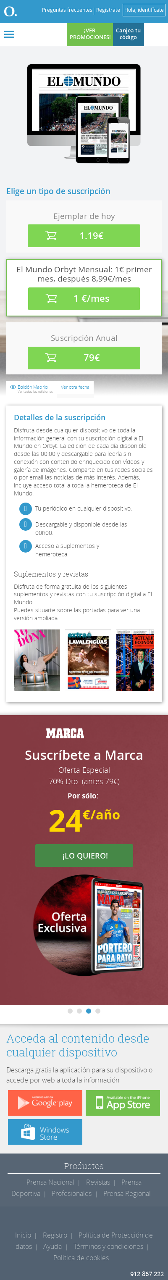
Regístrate (108, 10)
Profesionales (72, 1193)
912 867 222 (147, 1274)
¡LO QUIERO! (90, 856)
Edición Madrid (35, 389)
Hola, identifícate (144, 10)
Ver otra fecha (75, 387)
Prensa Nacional (50, 1182)
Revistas (98, 1182)
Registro (55, 1235)
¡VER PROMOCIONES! (90, 34)
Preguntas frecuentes (67, 10)
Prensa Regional (127, 1193)
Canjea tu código (128, 34)
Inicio (23, 1235)
